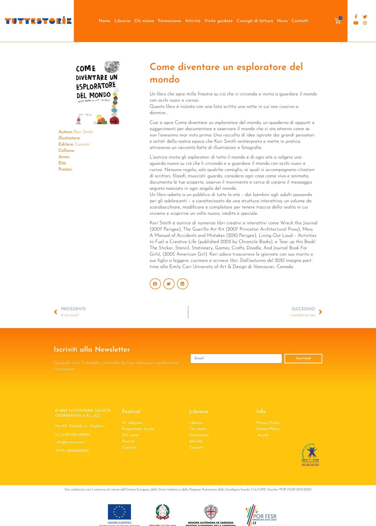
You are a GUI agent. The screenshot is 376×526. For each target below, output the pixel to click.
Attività (192, 21)
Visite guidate (218, 21)
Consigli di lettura (255, 21)
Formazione (169, 21)
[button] (155, 283)
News (282, 21)
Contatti (300, 21)
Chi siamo (144, 21)
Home (105, 21)
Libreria (122, 21)
